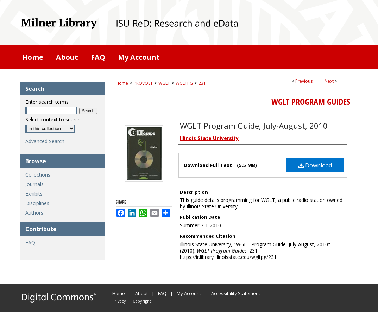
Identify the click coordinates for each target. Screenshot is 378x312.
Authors (34, 212)
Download (315, 165)
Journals (34, 184)
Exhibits (34, 193)
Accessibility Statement (235, 293)
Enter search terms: (47, 101)
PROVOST (143, 83)
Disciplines (37, 203)
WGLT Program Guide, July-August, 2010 (254, 125)
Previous (304, 81)
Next (329, 81)
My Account (189, 293)
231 (202, 83)
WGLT (164, 83)
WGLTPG (184, 83)
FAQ (30, 242)
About (141, 293)
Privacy (119, 301)
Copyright (142, 301)
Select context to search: (53, 119)
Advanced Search (44, 141)
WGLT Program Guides (310, 101)
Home (122, 83)
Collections (37, 174)
